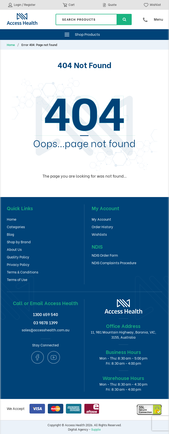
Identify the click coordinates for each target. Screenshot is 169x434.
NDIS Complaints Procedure (114, 262)
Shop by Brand (19, 241)
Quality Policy (18, 256)
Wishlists (99, 234)
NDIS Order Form (105, 255)
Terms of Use (17, 279)
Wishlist (152, 4)
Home (11, 44)
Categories (16, 226)
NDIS (97, 246)
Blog (10, 234)
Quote (109, 4)
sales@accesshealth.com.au (45, 329)
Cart (69, 4)
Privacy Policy (18, 264)
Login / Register (21, 4)
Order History (102, 226)
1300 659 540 (45, 314)
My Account (101, 219)
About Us (14, 249)
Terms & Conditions (22, 271)
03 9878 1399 (45, 322)
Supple (96, 429)
